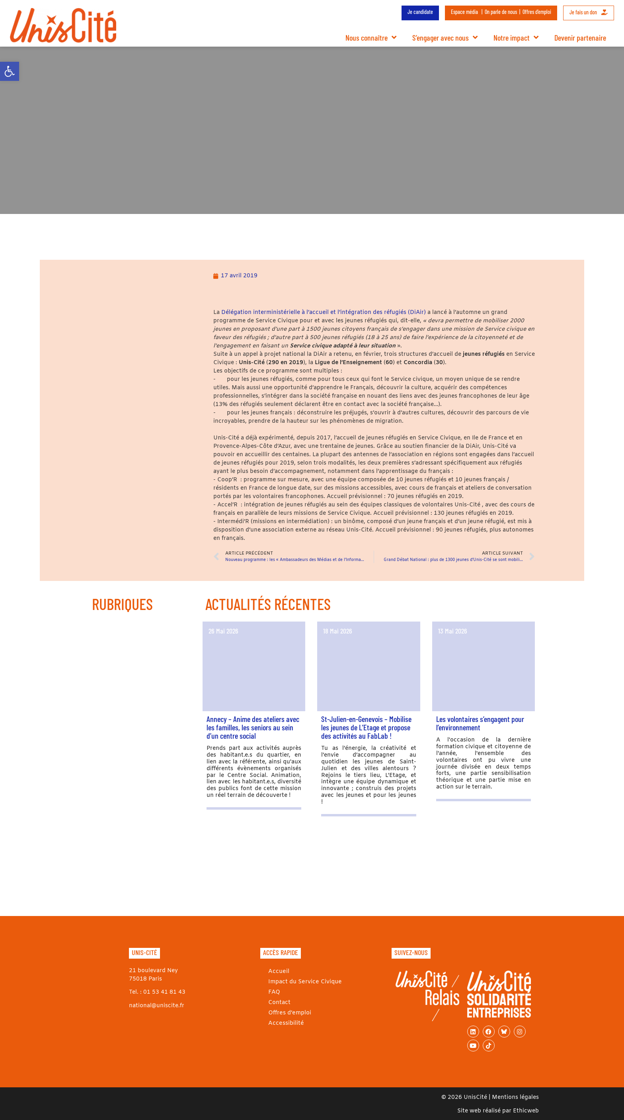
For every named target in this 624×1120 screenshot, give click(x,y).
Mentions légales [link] (515, 1097)
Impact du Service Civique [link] (304, 982)
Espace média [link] (464, 11)
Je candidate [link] (420, 11)
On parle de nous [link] (501, 11)
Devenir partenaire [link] (580, 37)
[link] (9, 71)
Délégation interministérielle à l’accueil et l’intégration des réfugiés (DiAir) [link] (323, 312)
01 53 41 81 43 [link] (164, 992)
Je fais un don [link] (588, 12)
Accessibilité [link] (285, 1023)
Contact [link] (279, 1002)
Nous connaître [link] (370, 37)
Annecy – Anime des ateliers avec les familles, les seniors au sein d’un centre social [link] (253, 727)
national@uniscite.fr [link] (156, 1006)
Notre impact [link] (515, 37)
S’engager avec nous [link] (445, 37)
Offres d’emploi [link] (537, 11)
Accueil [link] (278, 971)
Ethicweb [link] (526, 1111)
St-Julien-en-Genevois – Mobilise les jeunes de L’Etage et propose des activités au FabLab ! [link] (366, 727)
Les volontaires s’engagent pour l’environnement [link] (480, 723)
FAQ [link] (273, 992)
